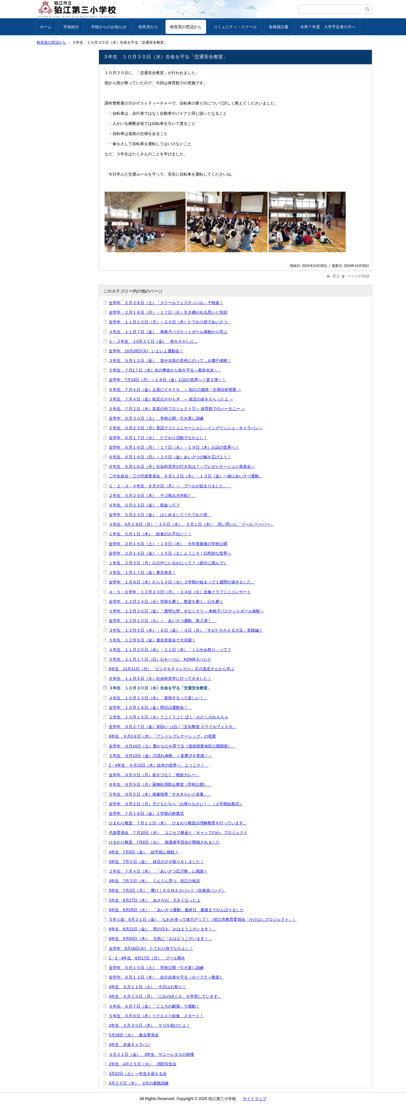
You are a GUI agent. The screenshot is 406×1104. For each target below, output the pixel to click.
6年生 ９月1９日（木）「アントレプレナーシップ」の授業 (162, 736)
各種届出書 (278, 27)
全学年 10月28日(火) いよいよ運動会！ (146, 351)
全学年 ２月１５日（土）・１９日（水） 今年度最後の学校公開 (168, 543)
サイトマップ (254, 1098)
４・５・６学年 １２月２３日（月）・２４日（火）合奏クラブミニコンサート (180, 592)
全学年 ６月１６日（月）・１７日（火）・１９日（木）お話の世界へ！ (174, 447)
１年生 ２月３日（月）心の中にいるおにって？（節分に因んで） (168, 563)
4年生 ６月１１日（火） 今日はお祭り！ (147, 986)
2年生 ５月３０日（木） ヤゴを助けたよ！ (149, 1025)
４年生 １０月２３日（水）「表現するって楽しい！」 (158, 698)
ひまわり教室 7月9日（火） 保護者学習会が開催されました (164, 842)
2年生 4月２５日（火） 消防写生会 (142, 1064)
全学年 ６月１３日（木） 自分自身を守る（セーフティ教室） (166, 977)
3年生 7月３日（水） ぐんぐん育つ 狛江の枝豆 (154, 881)
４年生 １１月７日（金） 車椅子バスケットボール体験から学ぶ (168, 331)
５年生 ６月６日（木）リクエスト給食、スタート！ (156, 1016)
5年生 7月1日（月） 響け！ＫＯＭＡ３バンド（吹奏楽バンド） (167, 890)
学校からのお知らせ (109, 27)
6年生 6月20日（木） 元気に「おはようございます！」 (160, 938)
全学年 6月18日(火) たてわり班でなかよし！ (151, 948)
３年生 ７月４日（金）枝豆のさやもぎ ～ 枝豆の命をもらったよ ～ (171, 399)
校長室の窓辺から (186, 27)
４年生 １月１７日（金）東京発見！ (142, 572)
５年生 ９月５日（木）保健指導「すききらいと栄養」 (160, 794)
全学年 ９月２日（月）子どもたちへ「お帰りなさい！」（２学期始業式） (176, 804)
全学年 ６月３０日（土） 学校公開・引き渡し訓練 (156, 418)
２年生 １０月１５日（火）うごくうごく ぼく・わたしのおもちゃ (168, 717)
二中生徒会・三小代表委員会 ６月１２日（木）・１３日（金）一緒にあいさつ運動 (186, 476)
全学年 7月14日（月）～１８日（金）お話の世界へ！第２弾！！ (167, 379)
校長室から (148, 27)
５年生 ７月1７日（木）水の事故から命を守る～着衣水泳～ (165, 370)
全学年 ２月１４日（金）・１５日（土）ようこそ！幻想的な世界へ (170, 553)
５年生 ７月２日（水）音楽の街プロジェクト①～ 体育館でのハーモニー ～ (177, 408)
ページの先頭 (355, 276)
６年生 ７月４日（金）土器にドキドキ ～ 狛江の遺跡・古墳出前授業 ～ (175, 389)
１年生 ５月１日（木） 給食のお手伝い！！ (150, 534)
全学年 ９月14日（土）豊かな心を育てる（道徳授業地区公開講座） (172, 746)
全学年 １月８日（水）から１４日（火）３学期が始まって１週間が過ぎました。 (182, 582)
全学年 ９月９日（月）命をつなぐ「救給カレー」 (154, 775)
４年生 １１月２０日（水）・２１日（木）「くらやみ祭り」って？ (170, 649)
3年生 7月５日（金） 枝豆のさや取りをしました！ (156, 861)
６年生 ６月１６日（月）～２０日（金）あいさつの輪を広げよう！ (170, 457)
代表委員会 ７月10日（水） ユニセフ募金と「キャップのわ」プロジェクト (178, 832)
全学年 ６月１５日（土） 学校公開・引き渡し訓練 (156, 967)
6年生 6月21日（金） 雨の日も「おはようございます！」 (162, 929)
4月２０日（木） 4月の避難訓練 (139, 1083)
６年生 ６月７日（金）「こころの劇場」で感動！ (154, 1006)
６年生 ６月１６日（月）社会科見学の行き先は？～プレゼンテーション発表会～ (182, 466)
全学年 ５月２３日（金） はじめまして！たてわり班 (160, 514)
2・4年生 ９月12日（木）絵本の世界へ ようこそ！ (158, 765)
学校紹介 (71, 27)
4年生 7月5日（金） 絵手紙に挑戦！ (143, 852)
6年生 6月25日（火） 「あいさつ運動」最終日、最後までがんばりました (176, 910)
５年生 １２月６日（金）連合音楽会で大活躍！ (152, 640)
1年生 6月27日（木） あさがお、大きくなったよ (154, 900)
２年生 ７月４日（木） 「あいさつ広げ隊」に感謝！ (158, 871)
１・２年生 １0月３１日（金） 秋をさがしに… (153, 341)
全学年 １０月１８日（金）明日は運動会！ (150, 707)
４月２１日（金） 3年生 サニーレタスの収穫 (151, 1054)
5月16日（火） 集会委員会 (134, 1035)
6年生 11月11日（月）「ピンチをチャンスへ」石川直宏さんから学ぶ (171, 669)
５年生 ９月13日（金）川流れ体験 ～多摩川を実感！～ (160, 755)
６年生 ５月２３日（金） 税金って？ (144, 505)
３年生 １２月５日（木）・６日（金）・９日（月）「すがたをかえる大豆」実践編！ (186, 630)
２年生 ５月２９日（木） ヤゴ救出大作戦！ (152, 495)
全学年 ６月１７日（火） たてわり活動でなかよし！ (158, 437)
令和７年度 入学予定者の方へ (328, 27)
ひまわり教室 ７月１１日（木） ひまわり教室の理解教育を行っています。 (178, 823)
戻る (333, 276)
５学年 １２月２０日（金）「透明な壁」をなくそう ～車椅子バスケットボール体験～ (186, 611)
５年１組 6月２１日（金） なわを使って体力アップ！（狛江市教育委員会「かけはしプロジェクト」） (203, 919)
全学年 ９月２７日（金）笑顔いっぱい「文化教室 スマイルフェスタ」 (172, 726)
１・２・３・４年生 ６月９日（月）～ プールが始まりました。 (170, 486)
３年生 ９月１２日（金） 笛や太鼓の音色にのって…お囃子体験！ (170, 360)
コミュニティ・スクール (235, 27)
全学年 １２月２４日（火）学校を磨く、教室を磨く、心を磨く (166, 601)
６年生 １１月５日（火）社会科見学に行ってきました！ (160, 678)
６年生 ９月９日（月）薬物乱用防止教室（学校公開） (160, 784)
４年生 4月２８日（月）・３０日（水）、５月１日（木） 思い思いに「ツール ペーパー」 (191, 524)
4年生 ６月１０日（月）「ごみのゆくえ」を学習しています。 (165, 996)
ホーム (46, 27)
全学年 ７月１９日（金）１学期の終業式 (146, 813)
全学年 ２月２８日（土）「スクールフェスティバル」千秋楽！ (166, 302)
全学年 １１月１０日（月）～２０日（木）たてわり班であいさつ (170, 322)
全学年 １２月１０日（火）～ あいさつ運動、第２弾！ (163, 620)
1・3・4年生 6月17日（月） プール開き (147, 958)
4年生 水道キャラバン (130, 1044)
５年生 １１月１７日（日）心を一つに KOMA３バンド (160, 659)
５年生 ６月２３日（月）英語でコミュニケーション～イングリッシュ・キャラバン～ (186, 428)
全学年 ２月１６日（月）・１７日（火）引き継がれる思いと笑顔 (168, 312)
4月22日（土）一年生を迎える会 (138, 1073)
